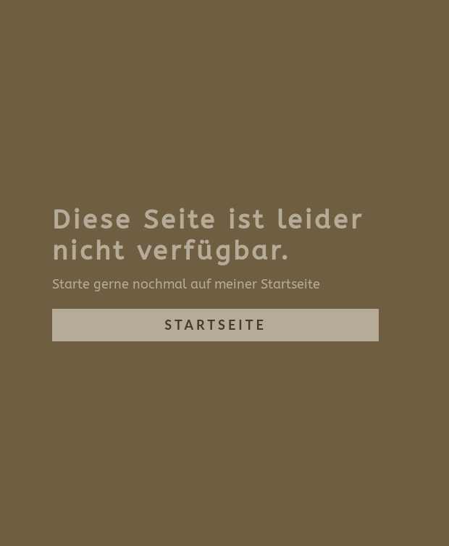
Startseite (215, 325)
